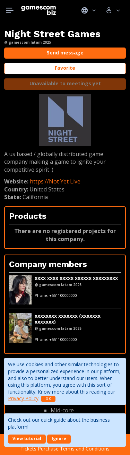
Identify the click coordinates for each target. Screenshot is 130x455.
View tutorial (26, 438)
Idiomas (88, 10)
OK (48, 398)
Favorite (65, 68)
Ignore (59, 438)
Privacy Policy (23, 398)
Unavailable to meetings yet (65, 83)
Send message (65, 52)
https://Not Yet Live (55, 181)
